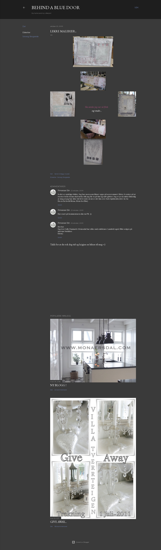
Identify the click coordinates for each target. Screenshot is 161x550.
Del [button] (24, 26)
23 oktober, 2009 (77, 210)
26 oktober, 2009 (77, 223)
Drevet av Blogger (80, 542)
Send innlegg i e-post (62, 174)
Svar (60, 205)
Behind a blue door (56, 7)
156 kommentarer (60, 526)
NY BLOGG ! (58, 385)
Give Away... (58, 522)
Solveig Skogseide (31, 36)
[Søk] (136, 8)
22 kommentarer (60, 390)
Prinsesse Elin (64, 190)
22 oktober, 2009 (77, 191)
